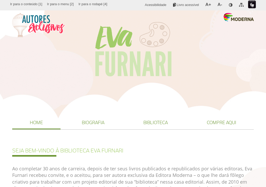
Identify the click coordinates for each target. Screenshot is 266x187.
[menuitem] (26, 4)
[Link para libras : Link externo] (252, 4)
